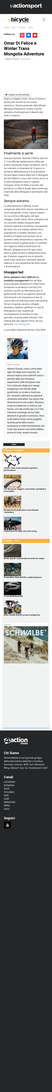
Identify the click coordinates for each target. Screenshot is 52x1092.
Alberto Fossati (12, 59)
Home (6, 27)
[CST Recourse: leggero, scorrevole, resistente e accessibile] (26, 481)
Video (30, 27)
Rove (7, 788)
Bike (14, 27)
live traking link (22, 324)
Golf (7, 808)
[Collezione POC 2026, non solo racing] (26, 523)
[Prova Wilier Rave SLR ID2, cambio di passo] (26, 569)
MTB (6, 795)
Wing (7, 805)
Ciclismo (22, 27)
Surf (6, 798)
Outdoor (9, 782)
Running (9, 785)
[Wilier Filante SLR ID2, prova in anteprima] (26, 607)
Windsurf (9, 802)
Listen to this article (17, 94)
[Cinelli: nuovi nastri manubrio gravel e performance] (26, 460)
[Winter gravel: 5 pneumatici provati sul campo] (26, 550)
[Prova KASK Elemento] (26, 588)
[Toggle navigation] (44, 20)
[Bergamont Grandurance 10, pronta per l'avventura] (26, 502)
